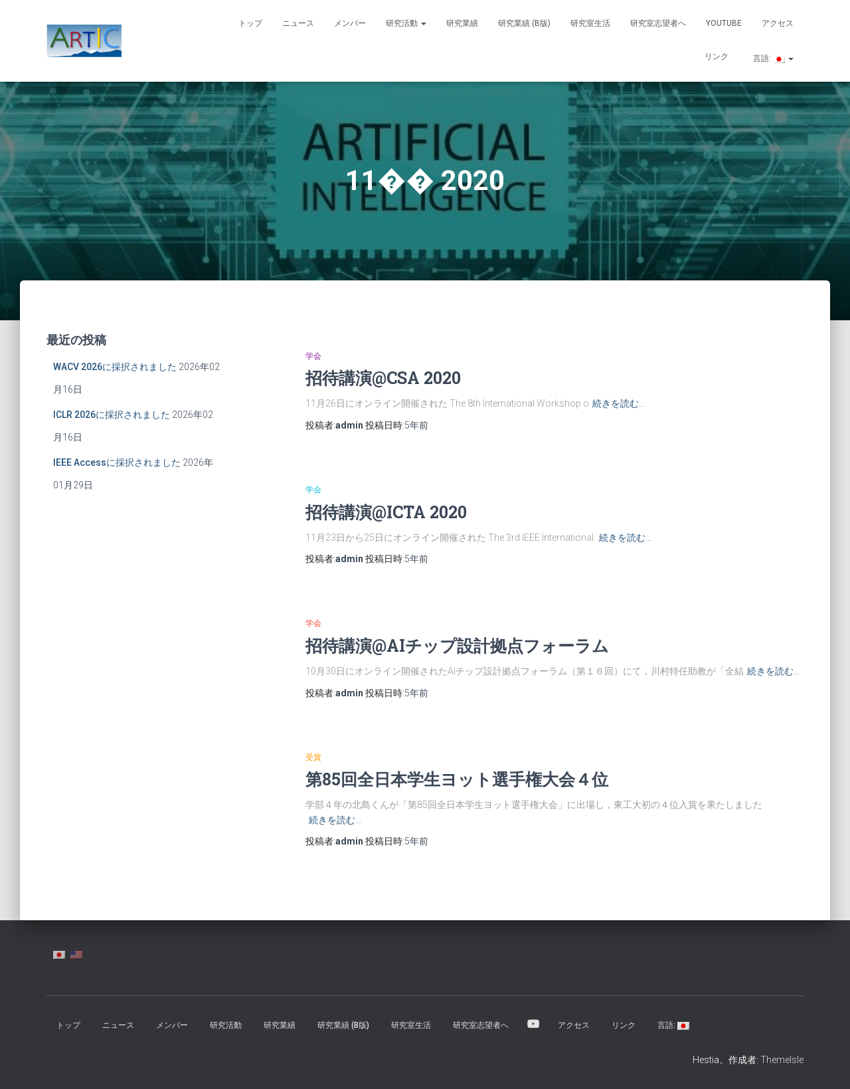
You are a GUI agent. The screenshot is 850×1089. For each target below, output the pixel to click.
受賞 (313, 757)
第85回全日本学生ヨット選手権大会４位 (456, 779)
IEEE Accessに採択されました (117, 462)
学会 (313, 356)
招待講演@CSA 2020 (383, 378)
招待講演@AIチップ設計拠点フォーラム (457, 645)
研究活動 (406, 23)
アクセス (778, 23)
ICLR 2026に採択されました (111, 414)
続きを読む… (618, 403)
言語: (772, 58)
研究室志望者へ (658, 23)
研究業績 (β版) (524, 23)
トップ (250, 23)
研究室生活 (590, 23)
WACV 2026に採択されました (115, 366)
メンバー (350, 23)
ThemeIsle (782, 1059)
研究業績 (462, 23)
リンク (716, 56)
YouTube (724, 23)
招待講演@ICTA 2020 (386, 512)
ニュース (298, 23)
